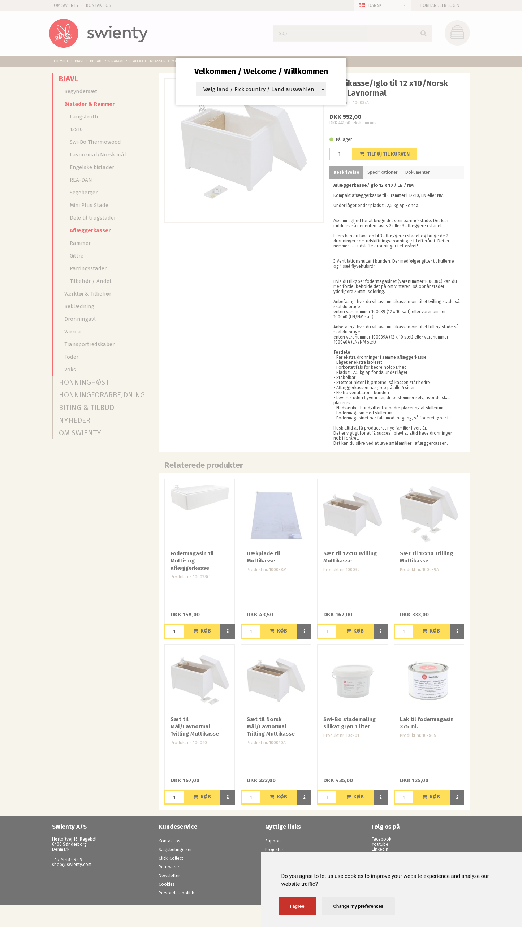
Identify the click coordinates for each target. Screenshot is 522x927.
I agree (297, 906)
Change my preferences (358, 906)
